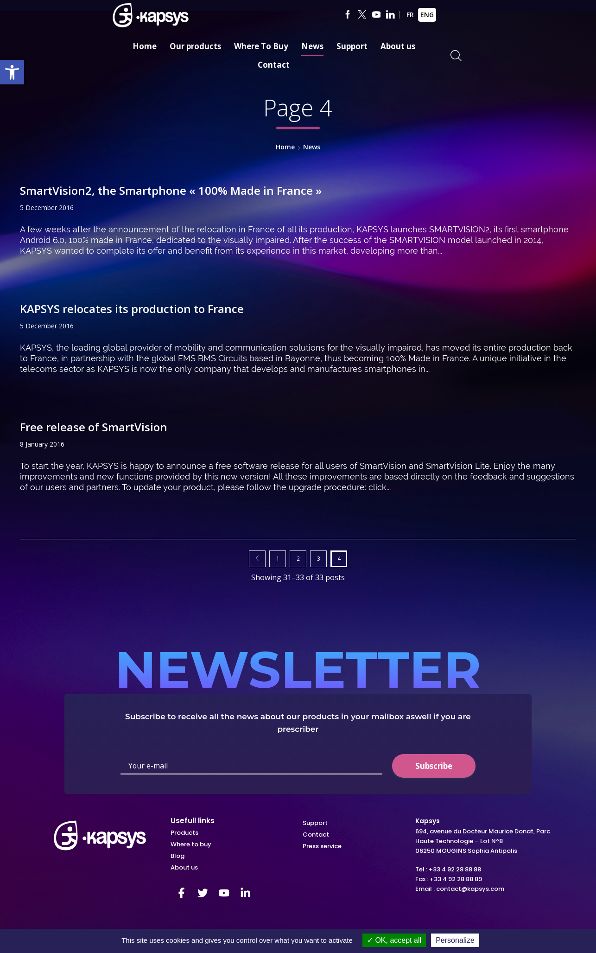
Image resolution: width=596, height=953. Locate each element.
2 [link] (298, 558)
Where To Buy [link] (261, 46)
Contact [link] (274, 64)
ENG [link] (427, 14)
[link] (12, 72)
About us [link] (397, 46)
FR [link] (410, 14)
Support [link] (352, 46)
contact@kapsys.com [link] (470, 888)
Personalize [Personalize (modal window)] (455, 940)
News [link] (312, 46)
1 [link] (277, 558)
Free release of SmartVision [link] (93, 427)
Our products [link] (195, 46)
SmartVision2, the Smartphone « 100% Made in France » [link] (171, 190)
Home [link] (145, 46)
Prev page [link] (257, 558)
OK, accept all (394, 940)
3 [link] (318, 558)
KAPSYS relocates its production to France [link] (132, 308)
